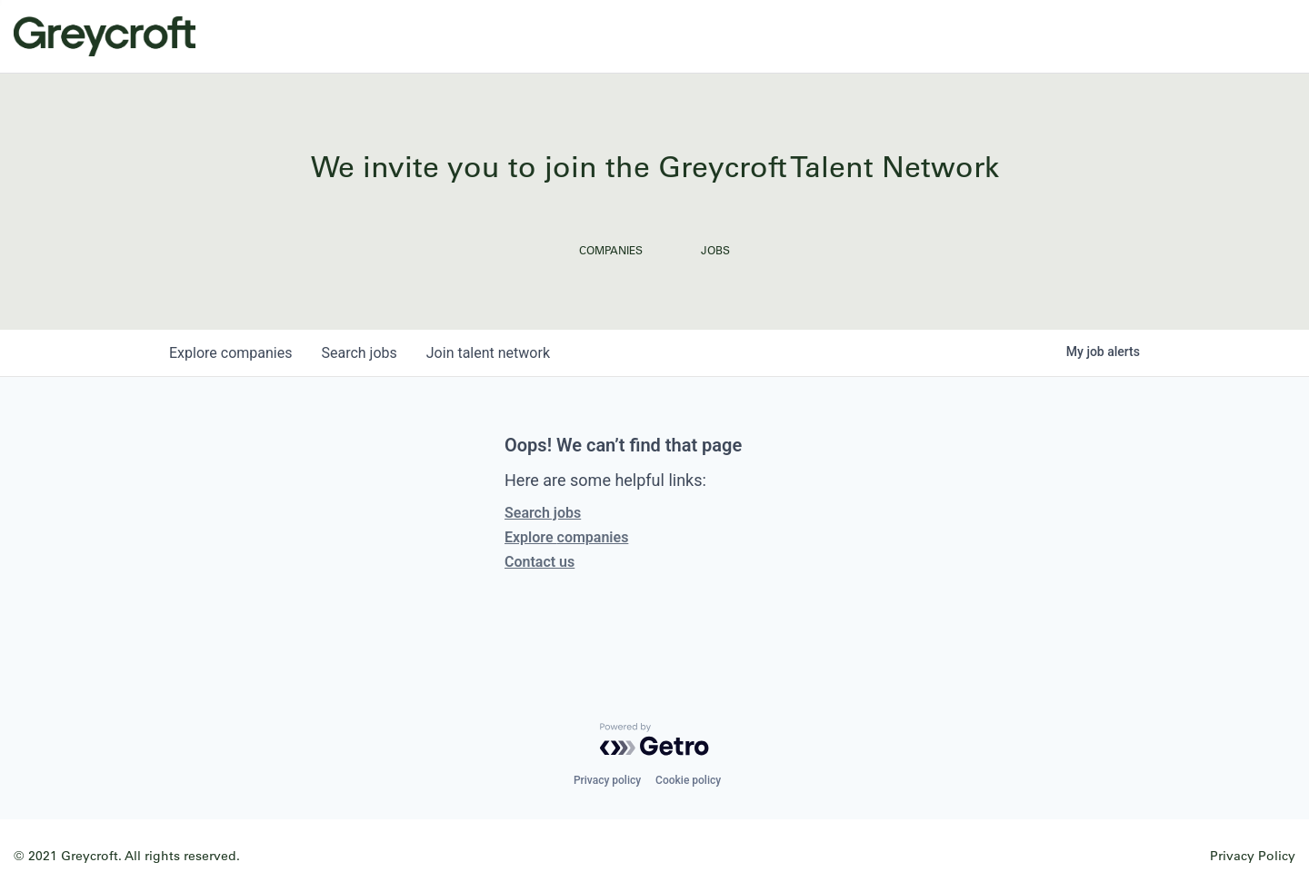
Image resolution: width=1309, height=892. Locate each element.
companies (230, 353)
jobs (358, 353)
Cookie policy (688, 780)
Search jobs (543, 512)
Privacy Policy (1252, 855)
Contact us (540, 561)
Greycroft (104, 36)
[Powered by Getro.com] (654, 739)
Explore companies (566, 537)
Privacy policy (607, 780)
